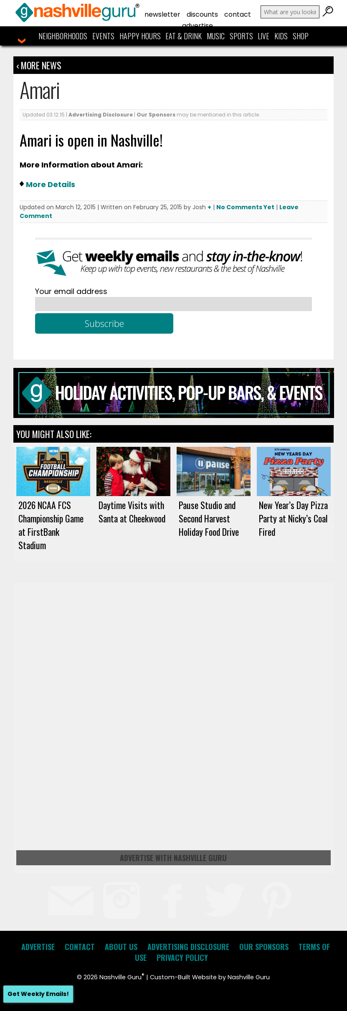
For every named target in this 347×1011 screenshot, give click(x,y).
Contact (237, 14)
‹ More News (38, 65)
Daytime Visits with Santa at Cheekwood (132, 511)
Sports (241, 35)
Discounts (202, 14)
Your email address (71, 291)
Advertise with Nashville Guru (173, 857)
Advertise (197, 25)
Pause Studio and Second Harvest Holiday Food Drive (209, 518)
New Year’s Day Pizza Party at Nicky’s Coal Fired (293, 518)
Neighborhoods (62, 35)
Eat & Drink (183, 35)
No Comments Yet (245, 207)
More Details (50, 184)
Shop (301, 35)
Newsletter (162, 14)
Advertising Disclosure (100, 114)
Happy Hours (140, 35)
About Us (121, 946)
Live (263, 35)
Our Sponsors (156, 114)
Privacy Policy (182, 957)
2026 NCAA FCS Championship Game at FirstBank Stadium (51, 525)
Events (103, 35)
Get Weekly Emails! (38, 994)
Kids (281, 35)
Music (216, 35)
